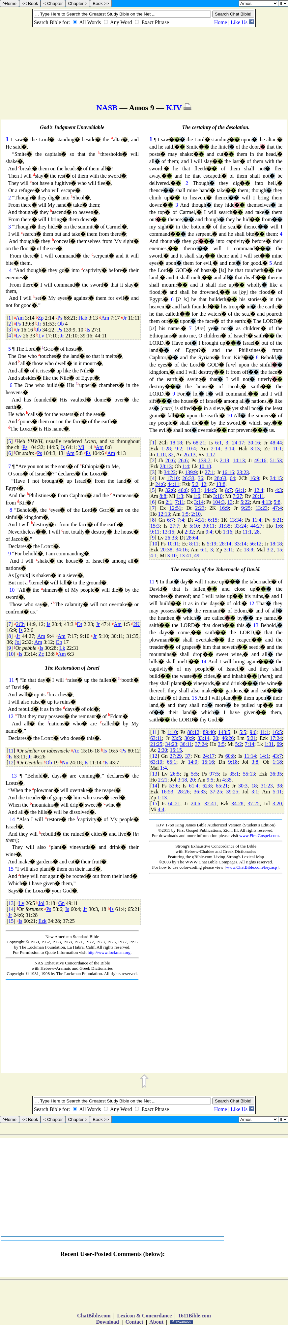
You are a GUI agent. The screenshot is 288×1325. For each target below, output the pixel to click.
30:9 (189, 738)
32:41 (210, 803)
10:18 (205, 466)
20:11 (258, 496)
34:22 (170, 472)
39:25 (232, 791)
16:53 (167, 791)
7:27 (237, 496)
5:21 (277, 520)
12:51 (175, 508)
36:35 (276, 774)
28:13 (166, 466)
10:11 (173, 543)
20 (215, 738)
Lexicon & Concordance (144, 1315)
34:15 (276, 478)
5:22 (245, 502)
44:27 (256, 526)
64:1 (240, 490)
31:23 (267, 785)
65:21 (222, 785)
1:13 (162, 797)
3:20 (277, 803)
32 (171, 454)
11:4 (256, 520)
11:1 (277, 448)
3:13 (255, 448)
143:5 (224, 732)
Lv (19, 335)
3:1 (254, 791)
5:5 (243, 732)
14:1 (264, 756)
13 (14, 776)
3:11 (228, 549)
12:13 (164, 514)
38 (279, 785)
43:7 (277, 756)
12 (11, 716)
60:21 (174, 803)
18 (254, 785)
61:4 (193, 785)
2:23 (199, 508)
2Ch (20, 624)
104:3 (218, 502)
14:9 (192, 762)
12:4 (258, 490)
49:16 (260, 460)
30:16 (254, 442)
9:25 (245, 508)
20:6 (170, 460)
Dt (79, 624)
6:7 (170, 520)
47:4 (277, 508)
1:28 (166, 448)
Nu (65, 762)
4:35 (226, 780)
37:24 (201, 744)
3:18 (182, 780)
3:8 (254, 762)
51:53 (276, 460)
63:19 (156, 762)
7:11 (179, 502)
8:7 (228, 490)
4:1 (153, 555)
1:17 (210, 454)
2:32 (189, 532)
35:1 (234, 774)
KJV (174, 107)
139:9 (191, 472)
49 (196, 555)
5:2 (195, 484)
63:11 (156, 738)
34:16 (181, 549)
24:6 (160, 484)
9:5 (210, 780)
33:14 (240, 543)
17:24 (276, 738)
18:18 (176, 442)
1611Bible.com (194, 1315)
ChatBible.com (94, 1315)
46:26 (228, 738)
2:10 (195, 514)
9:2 (178, 448)
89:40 (209, 732)
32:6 (170, 490)
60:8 (230, 756)
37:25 (216, 791)
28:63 (220, 478)
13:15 (168, 532)
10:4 (191, 448)
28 (257, 532)
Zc (41, 654)
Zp (40, 318)
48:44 (276, 442)
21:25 (156, 744)
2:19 (224, 460)
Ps (59, 318)
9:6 (253, 732)
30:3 (242, 785)
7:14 (249, 744)
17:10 (173, 478)
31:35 (224, 526)
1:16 (227, 532)
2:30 (162, 750)
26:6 (182, 460)
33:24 (240, 526)
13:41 (185, 555)
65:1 (171, 762)
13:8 (220, 484)
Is (88, 329)
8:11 (193, 543)
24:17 (238, 442)
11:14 (250, 756)
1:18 (160, 454)
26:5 (175, 774)
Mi (81, 447)
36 (200, 478)
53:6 (173, 785)
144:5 (210, 490)
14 (12, 819)
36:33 (200, 791)
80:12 (193, 732)
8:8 (162, 496)
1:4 (185, 466)
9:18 (233, 762)
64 (232, 478)
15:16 (208, 762)
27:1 (209, 472)
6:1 (218, 442)
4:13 (266, 502)
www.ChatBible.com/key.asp (251, 867)
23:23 (243, 472)
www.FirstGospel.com (259, 835)
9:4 (209, 532)
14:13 (239, 460)
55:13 (249, 774)
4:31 (199, 520)
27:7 (174, 526)
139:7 (204, 460)
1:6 (196, 496)
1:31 (269, 744)
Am (20, 318)
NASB (107, 107)
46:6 (182, 490)
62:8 (207, 785)
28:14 (225, 543)
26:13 (189, 454)
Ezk (42, 921)
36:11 (186, 744)
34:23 (171, 744)
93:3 (195, 490)
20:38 (166, 549)
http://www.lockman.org (109, 952)
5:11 (277, 791)
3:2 (270, 549)
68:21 (199, 442)
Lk (62, 648)
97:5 (214, 774)
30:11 (209, 526)
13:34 (235, 520)
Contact (134, 1322)
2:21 (162, 780)
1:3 (180, 496)
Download (107, 1322)
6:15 (212, 520)
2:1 (168, 502)
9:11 (154, 532)
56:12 (255, 543)
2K (136, 624)
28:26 (183, 791)
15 (11, 869)
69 (279, 744)
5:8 (277, 502)
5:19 (211, 543)
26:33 (188, 478)
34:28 (237, 803)
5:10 (194, 526)
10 (11, 590)
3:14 (229, 448)
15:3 (154, 526)
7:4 (180, 520)
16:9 (254, 478)
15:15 (176, 750)
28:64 (192, 537)
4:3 (278, 490)
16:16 (228, 472)
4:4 (161, 809)
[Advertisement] (72, 1026)
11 (11, 680)
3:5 (221, 744)
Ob (60, 324)
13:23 (261, 508)
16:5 (277, 732)
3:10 (217, 496)
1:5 (185, 514)
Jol (17, 642)
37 (187, 756)
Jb (38, 329)
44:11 (173, 484)
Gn (61, 903)
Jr (125, 318)
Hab (82, 318)
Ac (76, 750)
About (156, 1322)
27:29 (176, 756)
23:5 (176, 738)
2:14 (215, 448)
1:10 (172, 732)
